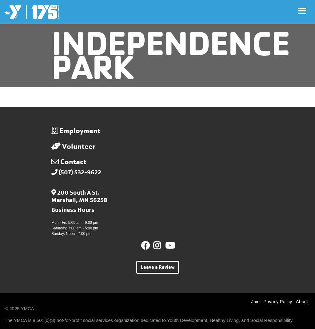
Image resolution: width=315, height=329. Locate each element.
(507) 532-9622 (80, 172)
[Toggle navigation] (302, 11)
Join (255, 301)
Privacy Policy (277, 301)
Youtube (169, 245)
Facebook (145, 245)
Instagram (161, 245)
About (302, 301)
